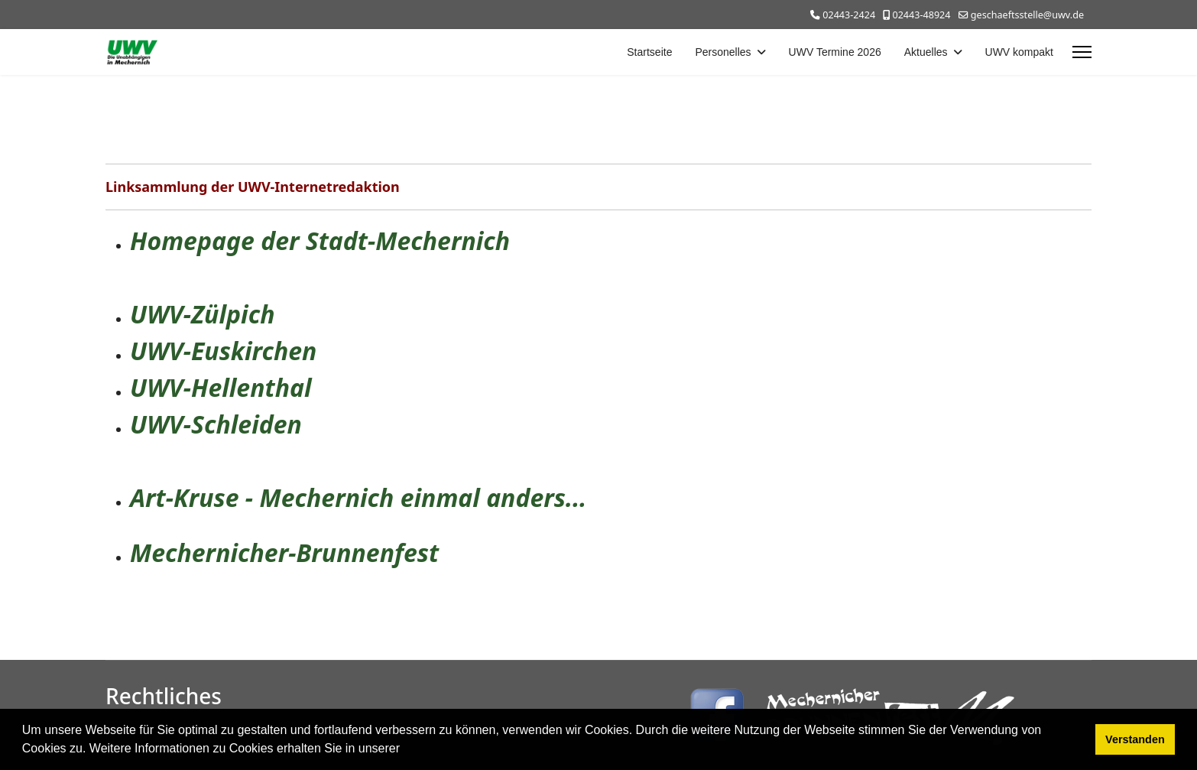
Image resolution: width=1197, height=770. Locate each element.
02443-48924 (921, 14)
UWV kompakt (1019, 52)
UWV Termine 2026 (835, 52)
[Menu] (1082, 52)
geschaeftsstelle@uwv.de (1027, 14)
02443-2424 (848, 14)
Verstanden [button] (1135, 739)
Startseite (649, 52)
